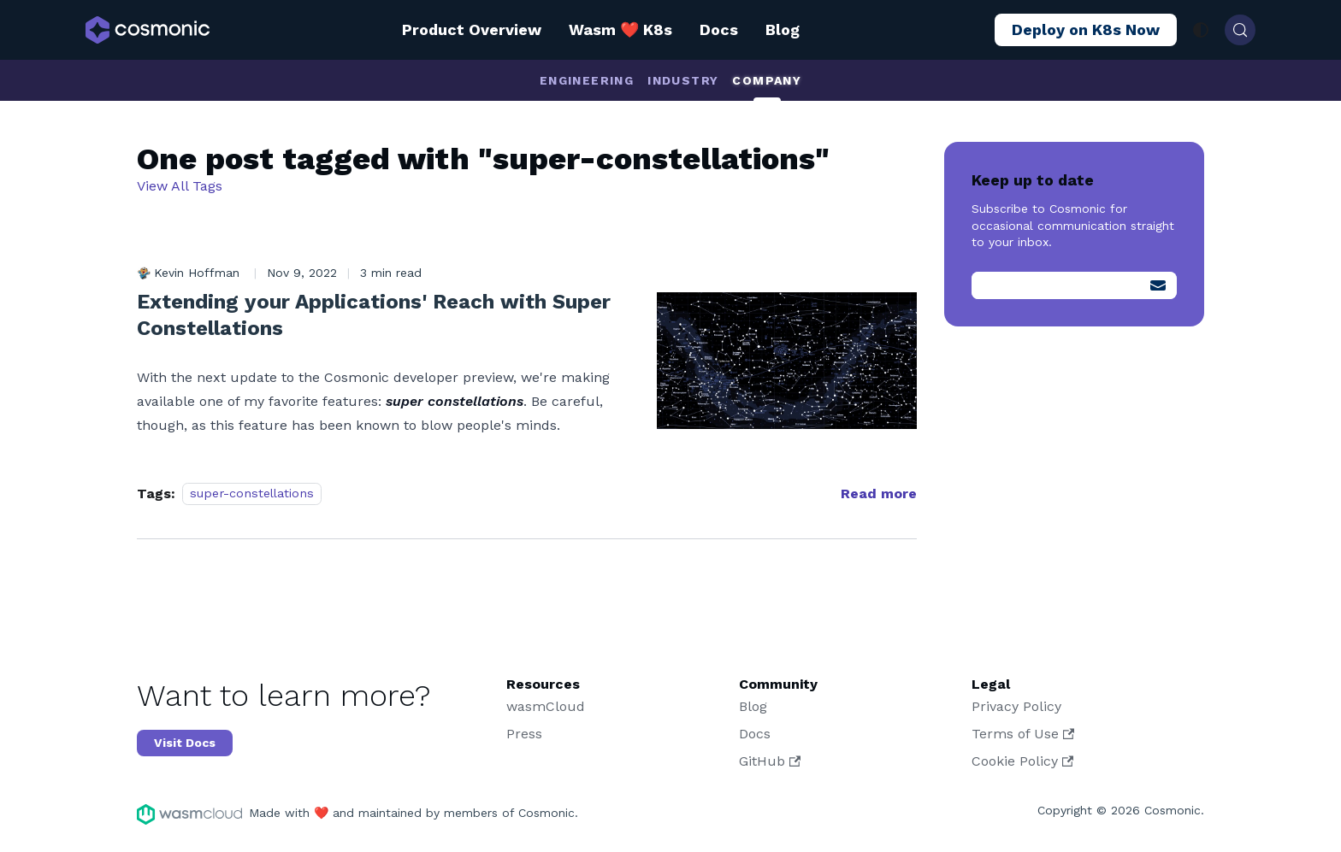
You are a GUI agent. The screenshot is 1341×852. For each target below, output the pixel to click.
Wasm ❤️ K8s (620, 29)
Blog (782, 29)
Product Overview (471, 29)
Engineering (587, 80)
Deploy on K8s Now (1086, 29)
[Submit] (1158, 285)
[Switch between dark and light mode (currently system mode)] (1200, 30)
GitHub (769, 761)
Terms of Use (1023, 734)
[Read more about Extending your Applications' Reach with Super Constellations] (879, 493)
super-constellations (252, 494)
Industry (682, 80)
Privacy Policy (1016, 706)
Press (524, 734)
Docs (719, 29)
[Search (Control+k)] (1240, 30)
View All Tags (179, 186)
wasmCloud (545, 706)
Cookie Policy (1022, 761)
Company (766, 80)
